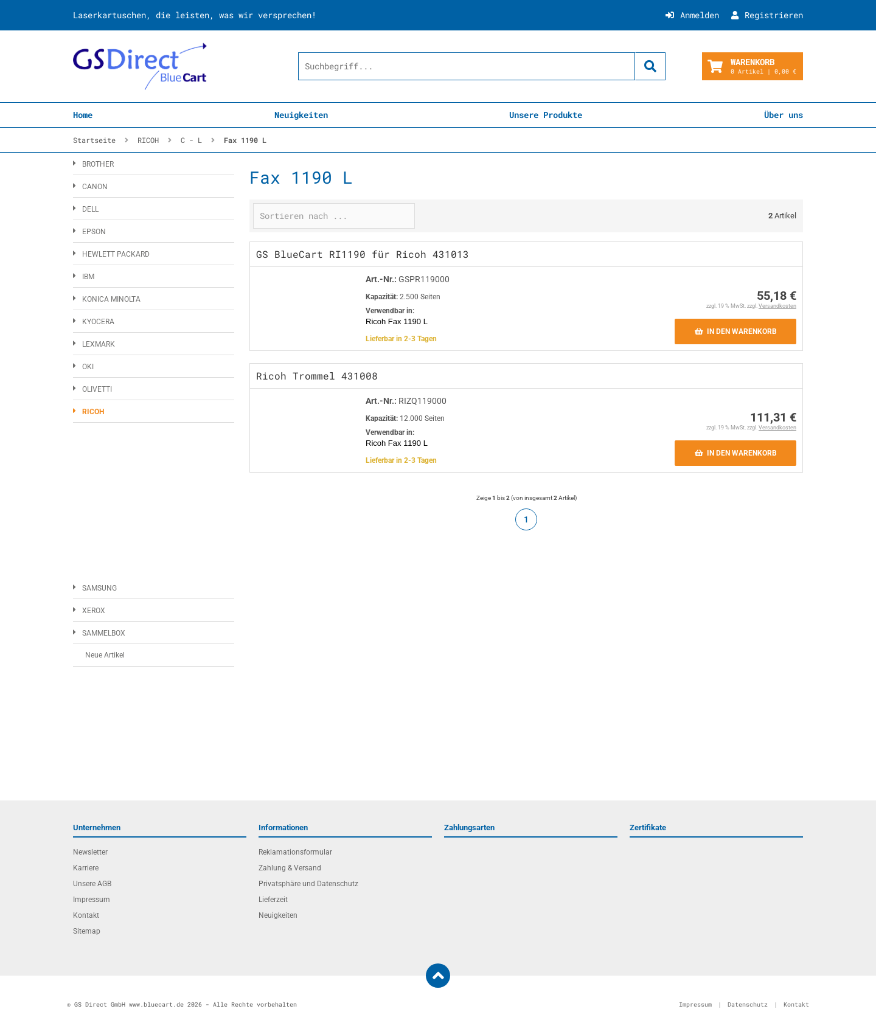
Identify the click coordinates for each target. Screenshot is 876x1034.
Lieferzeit (273, 899)
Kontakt (86, 915)
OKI (88, 367)
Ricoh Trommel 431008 (317, 375)
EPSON (94, 231)
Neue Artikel (105, 655)
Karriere (86, 868)
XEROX (93, 610)
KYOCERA (98, 321)
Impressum (91, 899)
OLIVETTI (97, 389)
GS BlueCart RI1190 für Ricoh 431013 (362, 254)
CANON (95, 186)
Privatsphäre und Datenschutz (308, 884)
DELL (90, 209)
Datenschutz (748, 1004)
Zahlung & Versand (290, 868)
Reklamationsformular (295, 852)
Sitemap (86, 931)
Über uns (783, 114)
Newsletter (90, 852)
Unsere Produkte (545, 114)
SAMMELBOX (103, 633)
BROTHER (98, 164)
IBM (88, 276)
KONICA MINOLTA (111, 299)
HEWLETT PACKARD (116, 254)
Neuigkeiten (301, 114)
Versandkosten (777, 306)
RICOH (93, 412)
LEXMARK (98, 344)
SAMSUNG (99, 588)
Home (82, 114)
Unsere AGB (92, 884)
